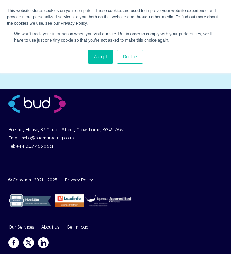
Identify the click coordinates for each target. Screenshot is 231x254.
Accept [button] (100, 56)
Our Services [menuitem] (21, 227)
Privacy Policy (79, 179)
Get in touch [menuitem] (79, 227)
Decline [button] (130, 56)
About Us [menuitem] (50, 227)
